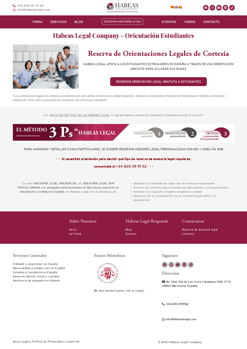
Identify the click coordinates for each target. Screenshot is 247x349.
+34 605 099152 (177, 304)
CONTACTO (211, 22)
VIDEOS (189, 22)
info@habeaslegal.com (179, 319)
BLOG (79, 22)
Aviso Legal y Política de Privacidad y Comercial (46, 341)
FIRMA (37, 22)
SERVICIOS (58, 22)
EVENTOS (169, 22)
